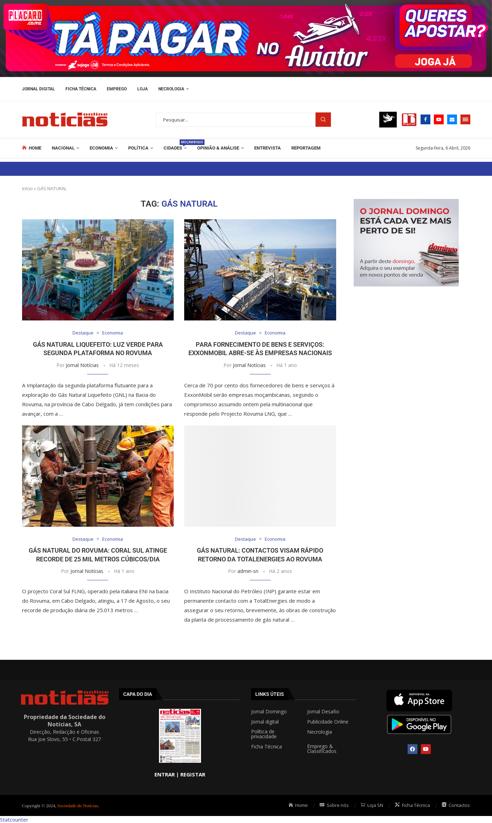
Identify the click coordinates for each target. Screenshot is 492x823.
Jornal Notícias (82, 365)
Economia (101, 148)
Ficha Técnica (80, 89)
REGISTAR (192, 774)
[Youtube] (439, 119)
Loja (142, 89)
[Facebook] (425, 119)
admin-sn (247, 571)
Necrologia (171, 89)
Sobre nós (334, 805)
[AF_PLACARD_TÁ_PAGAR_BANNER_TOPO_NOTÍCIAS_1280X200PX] (246, 3)
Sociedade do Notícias (77, 805)
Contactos (456, 805)
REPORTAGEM (305, 148)
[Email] (452, 119)
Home (32, 148)
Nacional (63, 148)
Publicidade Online (327, 721)
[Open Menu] (465, 119)
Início (27, 188)
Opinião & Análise (218, 148)
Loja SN (372, 805)
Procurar (323, 119)
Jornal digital (265, 721)
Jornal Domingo (269, 711)
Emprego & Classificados (322, 749)
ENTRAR (164, 774)
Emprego (117, 89)
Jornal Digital (38, 89)
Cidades (175, 145)
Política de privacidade (264, 734)
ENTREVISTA (267, 148)
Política (138, 148)
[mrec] (406, 202)
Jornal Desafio (323, 711)
